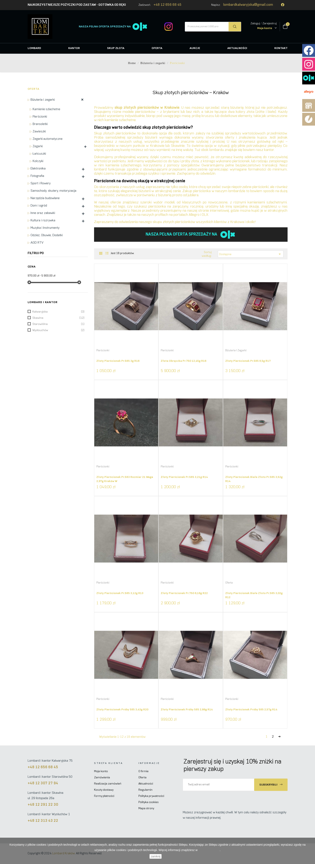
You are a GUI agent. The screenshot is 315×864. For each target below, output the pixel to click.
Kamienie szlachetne (46, 109)
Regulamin (145, 790)
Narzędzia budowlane (45, 198)
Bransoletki (40, 124)
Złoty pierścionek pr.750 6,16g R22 (184, 593)
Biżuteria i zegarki (43, 99)
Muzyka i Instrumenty (45, 227)
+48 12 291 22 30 (43, 805)
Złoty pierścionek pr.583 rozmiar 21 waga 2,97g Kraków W (124, 479)
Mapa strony (146, 808)
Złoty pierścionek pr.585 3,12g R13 (119, 593)
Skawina (58, 318)
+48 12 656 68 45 (167, 5)
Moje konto (101, 771)
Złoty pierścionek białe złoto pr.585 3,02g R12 (254, 595)
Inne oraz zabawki (43, 213)
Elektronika (38, 168)
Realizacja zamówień (107, 783)
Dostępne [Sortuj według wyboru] (250, 254)
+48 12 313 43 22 (43, 821)
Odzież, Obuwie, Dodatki (47, 235)
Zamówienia (102, 777)
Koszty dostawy (103, 790)
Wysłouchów (58, 330)
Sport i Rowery (41, 183)
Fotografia (37, 175)
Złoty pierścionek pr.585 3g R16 (117, 361)
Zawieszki (39, 131)
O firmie (143, 771)
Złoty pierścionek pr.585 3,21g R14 (184, 477)
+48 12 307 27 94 (43, 783)
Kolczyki (38, 161)
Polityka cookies (148, 802)
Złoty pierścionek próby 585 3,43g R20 (122, 709)
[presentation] (217, 799)
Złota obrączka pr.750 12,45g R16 (183, 361)
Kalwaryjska (58, 312)
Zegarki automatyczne (48, 139)
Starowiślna (58, 324)
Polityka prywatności (151, 796)
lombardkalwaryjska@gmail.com (248, 5)
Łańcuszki (39, 153)
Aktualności (145, 783)
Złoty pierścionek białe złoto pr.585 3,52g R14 (254, 479)
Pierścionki (40, 116)
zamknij (155, 856)
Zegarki (38, 146)
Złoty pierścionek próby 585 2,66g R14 (187, 709)
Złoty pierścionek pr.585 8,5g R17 (248, 361)
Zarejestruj (269, 23)
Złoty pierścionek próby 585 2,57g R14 (251, 709)
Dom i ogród (39, 205)
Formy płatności (104, 796)
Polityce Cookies (209, 850)
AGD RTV (37, 242)
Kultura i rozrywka (43, 220)
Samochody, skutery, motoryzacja (53, 190)
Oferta (33, 89)
